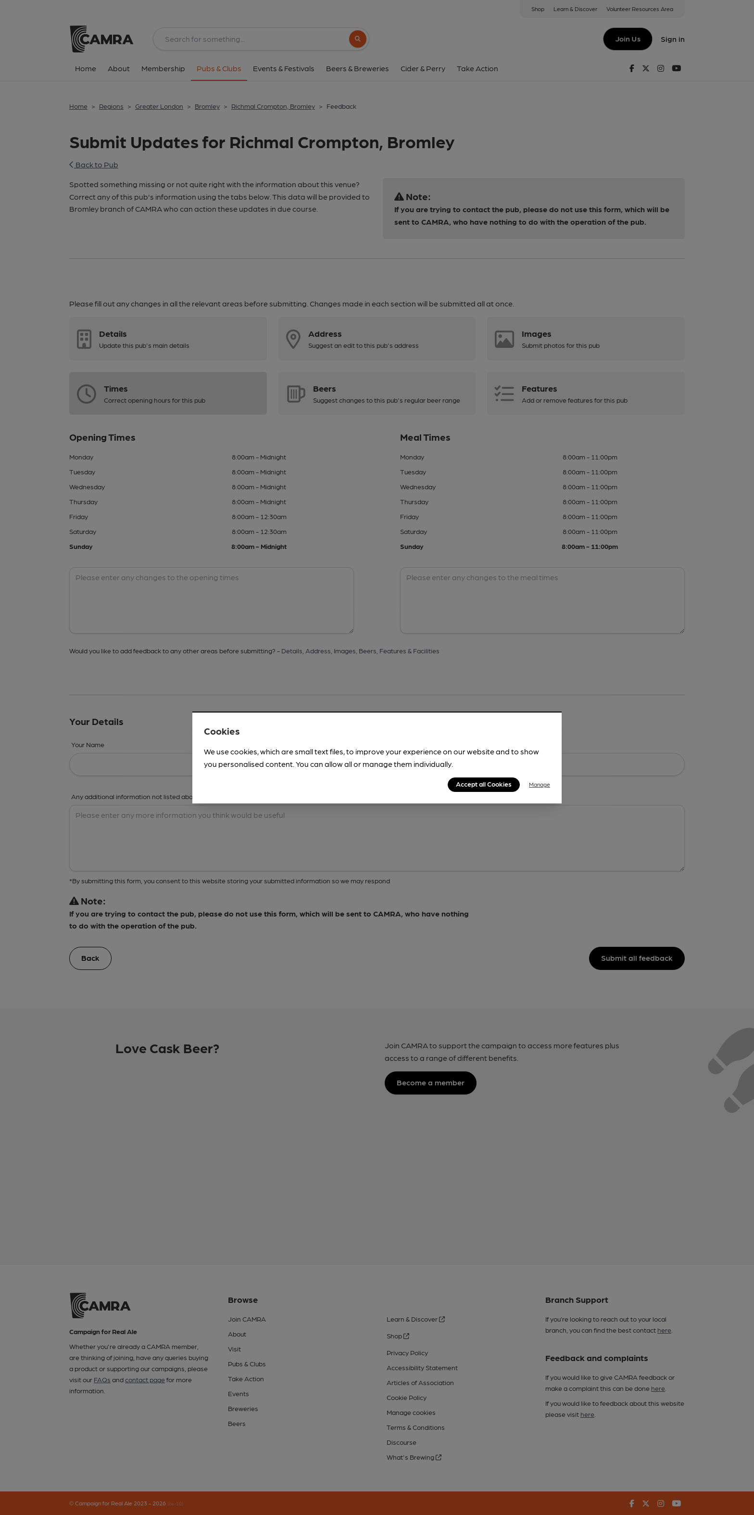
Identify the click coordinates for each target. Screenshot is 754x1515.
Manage (539, 784)
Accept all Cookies (484, 784)
